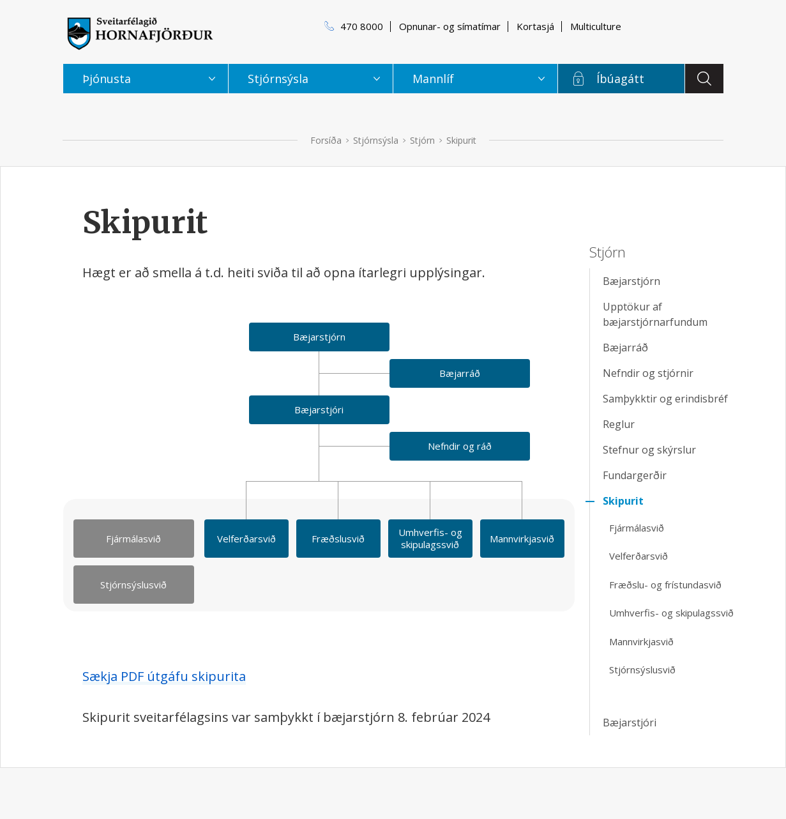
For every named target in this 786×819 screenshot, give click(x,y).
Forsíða (326, 140)
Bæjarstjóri (319, 409)
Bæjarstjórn (319, 336)
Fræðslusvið (338, 538)
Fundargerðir (635, 475)
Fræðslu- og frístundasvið (665, 584)
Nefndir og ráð (460, 446)
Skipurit (461, 140)
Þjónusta (106, 78)
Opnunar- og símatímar (450, 26)
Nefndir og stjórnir (648, 373)
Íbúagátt (620, 78)
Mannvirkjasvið (522, 538)
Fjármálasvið (133, 538)
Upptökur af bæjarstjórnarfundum (655, 314)
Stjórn (422, 140)
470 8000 (361, 26)
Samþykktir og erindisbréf (665, 399)
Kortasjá (535, 26)
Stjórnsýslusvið (133, 584)
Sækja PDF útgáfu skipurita (164, 676)
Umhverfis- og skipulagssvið (430, 538)
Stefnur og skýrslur (649, 450)
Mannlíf (433, 78)
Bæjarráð (459, 373)
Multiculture (595, 26)
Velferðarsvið (246, 538)
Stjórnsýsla (375, 140)
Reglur (619, 424)
